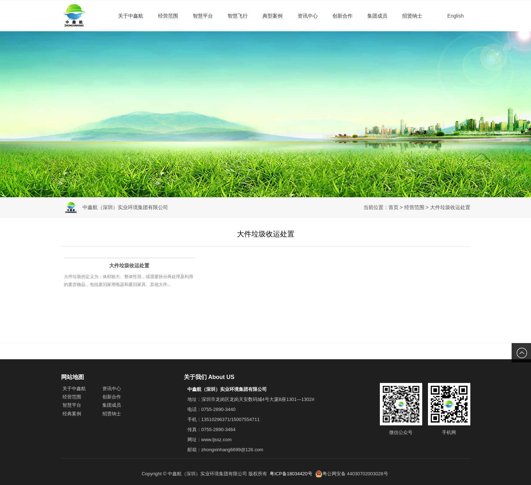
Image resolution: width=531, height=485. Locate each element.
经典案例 (71, 413)
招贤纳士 (412, 16)
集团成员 (377, 16)
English (455, 16)
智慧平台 (203, 16)
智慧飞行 (238, 16)
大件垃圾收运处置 (450, 207)
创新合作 (342, 16)
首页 (393, 207)
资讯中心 (308, 16)
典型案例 (272, 16)
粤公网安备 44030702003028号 (351, 473)
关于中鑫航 (130, 16)
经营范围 (168, 16)
